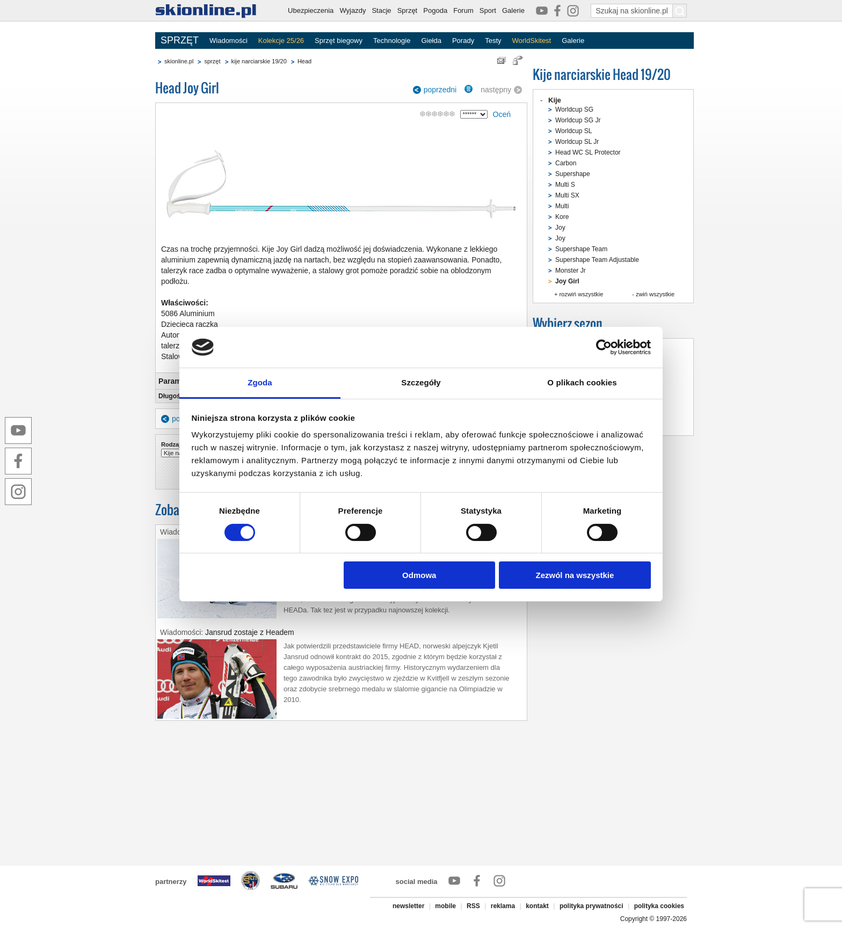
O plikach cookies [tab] (581, 382)
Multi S (565, 184)
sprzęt (212, 61)
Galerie (513, 10)
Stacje (381, 10)
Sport (488, 10)
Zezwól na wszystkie (574, 575)
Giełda (431, 40)
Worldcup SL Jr (577, 141)
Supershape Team (581, 249)
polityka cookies (659, 906)
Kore (562, 217)
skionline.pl (178, 61)
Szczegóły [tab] (420, 382)
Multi (562, 206)
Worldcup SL (573, 131)
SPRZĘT (180, 40)
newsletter (408, 906)
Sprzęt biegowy (338, 40)
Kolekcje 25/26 (281, 40)
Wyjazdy (352, 10)
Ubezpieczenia (310, 10)
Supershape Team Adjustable (597, 260)
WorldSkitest (531, 40)
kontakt (537, 906)
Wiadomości (228, 40)
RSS (473, 906)
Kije (554, 100)
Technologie (391, 40)
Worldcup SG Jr (577, 120)
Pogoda (435, 10)
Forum (463, 10)
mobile (445, 906)
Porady (463, 40)
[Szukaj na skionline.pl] (680, 11)
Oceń (502, 114)
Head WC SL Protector (588, 152)
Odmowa (419, 575)
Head (304, 61)
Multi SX (567, 195)
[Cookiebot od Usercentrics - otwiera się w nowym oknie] (604, 347)
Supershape (572, 174)
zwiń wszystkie (655, 294)
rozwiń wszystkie (581, 294)
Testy (493, 40)
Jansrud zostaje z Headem (249, 632)
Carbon (565, 163)
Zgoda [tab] (260, 382)
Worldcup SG (574, 109)
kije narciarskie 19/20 (259, 61)
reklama (503, 906)
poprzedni (440, 89)
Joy (560, 227)
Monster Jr (570, 270)
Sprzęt (407, 10)
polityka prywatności (591, 906)
